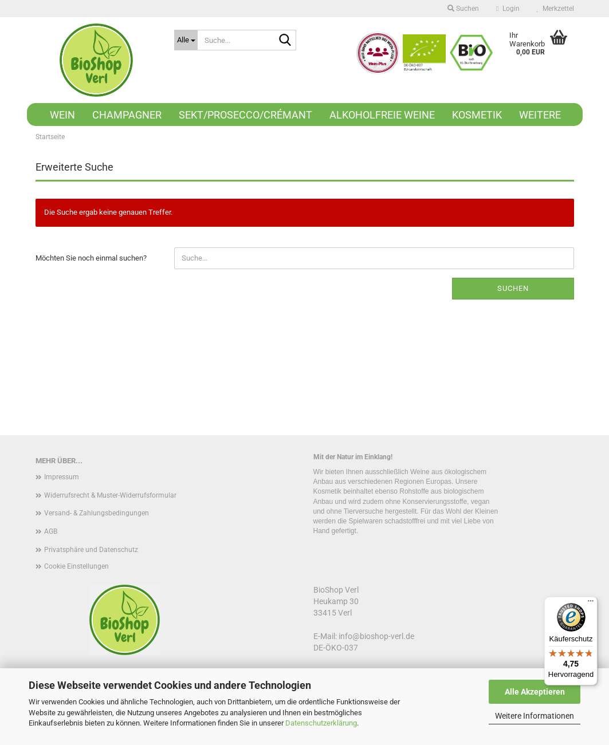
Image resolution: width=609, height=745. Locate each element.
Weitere (540, 115)
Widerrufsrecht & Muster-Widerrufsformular (110, 495)
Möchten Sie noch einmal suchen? (91, 258)
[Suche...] (186, 40)
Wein (62, 115)
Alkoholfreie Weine (382, 115)
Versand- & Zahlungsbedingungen (96, 513)
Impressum (61, 477)
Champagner (127, 115)
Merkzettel (555, 9)
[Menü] (591, 603)
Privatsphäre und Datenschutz (91, 550)
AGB (50, 531)
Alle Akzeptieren (535, 691)
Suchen (513, 288)
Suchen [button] (463, 9)
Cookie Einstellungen (76, 566)
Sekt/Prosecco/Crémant (245, 115)
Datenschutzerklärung (321, 723)
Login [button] (507, 9)
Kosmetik (477, 115)
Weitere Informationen (534, 715)
